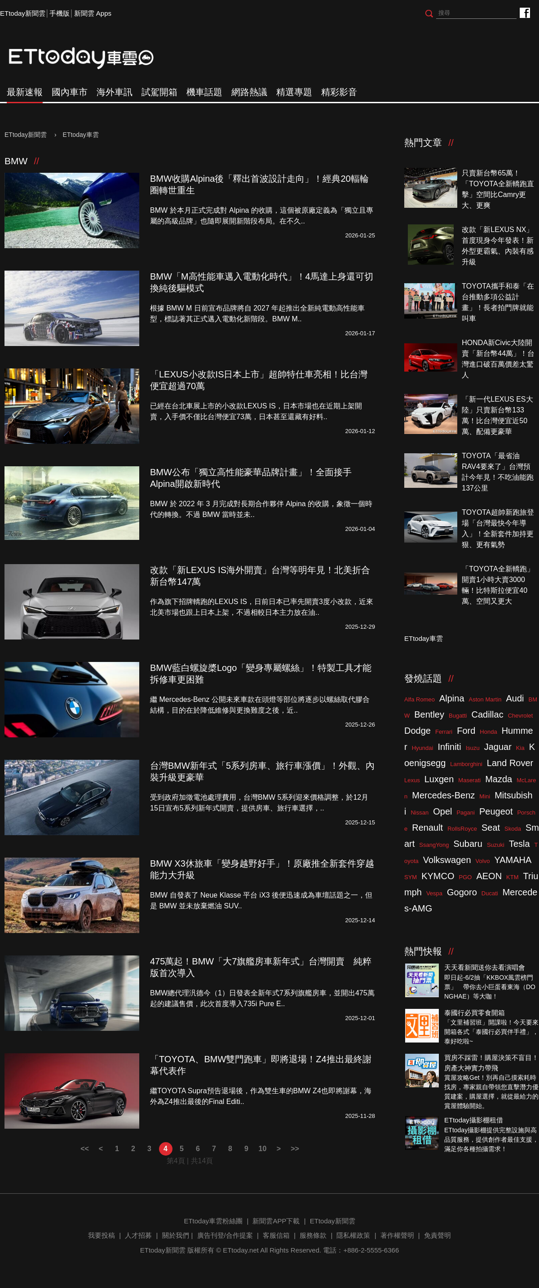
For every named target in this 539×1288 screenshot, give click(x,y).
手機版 (59, 13)
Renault (427, 827)
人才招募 (138, 1235)
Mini (484, 796)
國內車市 (70, 92)
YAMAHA (512, 860)
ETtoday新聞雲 (22, 13)
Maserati (469, 780)
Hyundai (422, 748)
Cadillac (487, 714)
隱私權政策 (353, 1235)
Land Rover (510, 763)
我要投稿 (101, 1235)
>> (295, 1148)
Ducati (490, 893)
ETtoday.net (241, 1250)
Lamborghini (466, 764)
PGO (465, 877)
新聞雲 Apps (92, 13)
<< (84, 1148)
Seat (491, 827)
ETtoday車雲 (90, 58)
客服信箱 (276, 1235)
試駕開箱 (159, 92)
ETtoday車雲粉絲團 (524, 12)
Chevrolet (520, 715)
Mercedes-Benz (443, 795)
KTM (512, 877)
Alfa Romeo (419, 699)
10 (263, 1148)
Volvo (483, 861)
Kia (520, 748)
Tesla (519, 844)
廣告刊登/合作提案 (225, 1235)
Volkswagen (447, 860)
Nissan (420, 812)
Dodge (417, 731)
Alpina (451, 698)
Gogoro (462, 892)
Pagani (465, 812)
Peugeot (496, 811)
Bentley (429, 714)
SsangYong (434, 844)
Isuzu (473, 748)
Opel (442, 811)
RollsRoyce (462, 828)
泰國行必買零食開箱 (474, 1012)
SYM (410, 877)
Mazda (498, 779)
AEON (489, 876)
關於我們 (175, 1235)
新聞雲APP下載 (276, 1221)
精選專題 (294, 92)
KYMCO (437, 876)
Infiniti (449, 747)
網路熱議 (249, 92)
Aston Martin (485, 699)
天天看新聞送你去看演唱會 (484, 967)
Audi (515, 698)
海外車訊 (115, 92)
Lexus (412, 780)
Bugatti (458, 715)
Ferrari (443, 731)
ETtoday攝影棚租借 (473, 1120)
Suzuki (495, 844)
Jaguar (498, 747)
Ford (466, 731)
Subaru (467, 844)
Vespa (434, 893)
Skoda (512, 828)
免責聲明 (437, 1235)
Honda (488, 731)
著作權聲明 (397, 1235)
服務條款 (313, 1235)
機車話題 (204, 92)
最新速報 (25, 92)
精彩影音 (339, 92)
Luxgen (439, 779)
